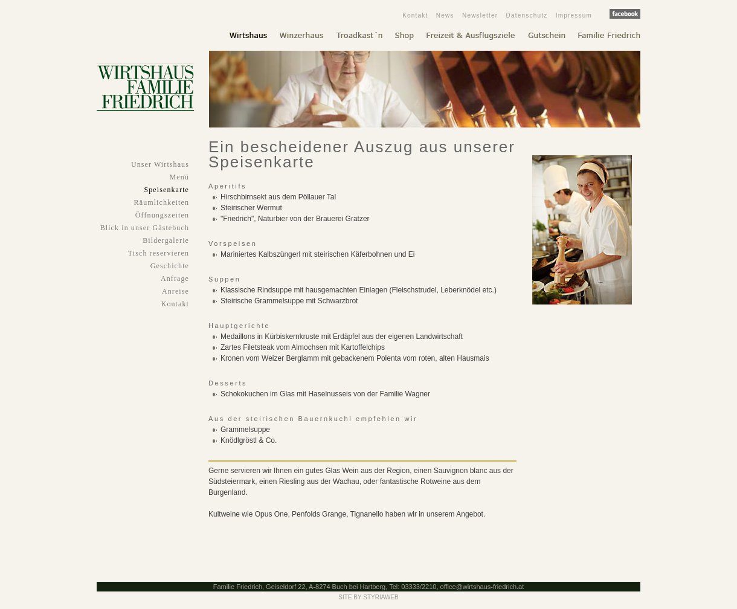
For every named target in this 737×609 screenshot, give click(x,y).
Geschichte (169, 266)
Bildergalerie (166, 240)
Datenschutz (527, 15)
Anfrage (175, 278)
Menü (179, 177)
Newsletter (480, 15)
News (445, 15)
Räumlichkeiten (161, 202)
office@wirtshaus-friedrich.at (482, 586)
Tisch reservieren (158, 253)
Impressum (574, 15)
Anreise (175, 291)
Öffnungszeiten (162, 215)
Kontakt (415, 15)
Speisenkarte (166, 189)
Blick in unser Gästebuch (144, 228)
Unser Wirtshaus (160, 164)
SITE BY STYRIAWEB (368, 597)
